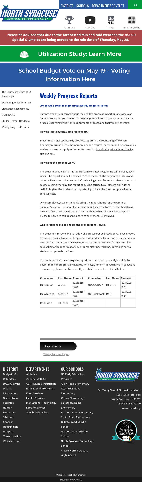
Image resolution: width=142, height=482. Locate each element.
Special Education (37, 412)
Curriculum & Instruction (41, 383)
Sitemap (8, 417)
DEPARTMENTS (101, 5)
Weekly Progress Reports (15, 127)
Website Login (11, 441)
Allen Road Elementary (75, 383)
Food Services (34, 393)
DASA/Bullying (11, 383)
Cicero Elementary (72, 398)
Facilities (8, 402)
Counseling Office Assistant (16, 102)
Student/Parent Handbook (16, 121)
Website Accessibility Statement (71, 475)
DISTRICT (67, 5)
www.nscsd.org (131, 408)
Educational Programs (40, 388)
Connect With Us (36, 379)
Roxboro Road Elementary (77, 412)
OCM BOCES (8, 114)
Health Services (35, 398)
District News (11, 398)
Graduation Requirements (15, 108)
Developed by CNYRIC (71, 479)
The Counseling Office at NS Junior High (17, 94)
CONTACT (118, 5)
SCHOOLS (82, 5)
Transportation (12, 436)
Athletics (31, 374)
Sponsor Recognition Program (10, 426)
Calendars (9, 379)
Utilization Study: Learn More (70, 53)
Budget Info (10, 374)
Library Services (35, 407)
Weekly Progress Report (56, 354)
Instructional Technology (41, 402)
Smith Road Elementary (75, 417)
